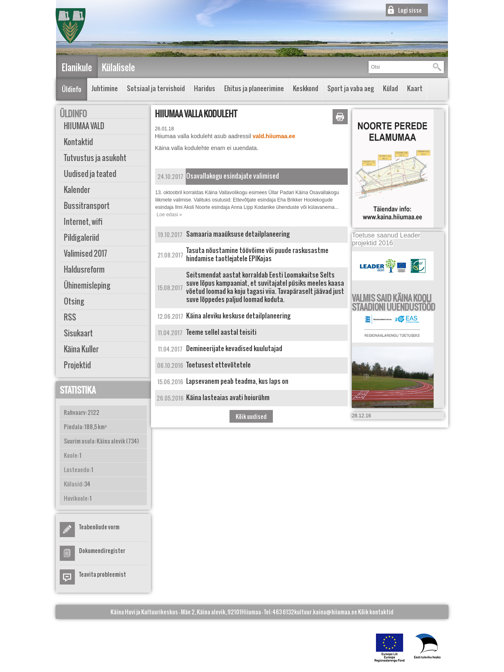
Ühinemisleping (87, 285)
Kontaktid (78, 142)
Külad (390, 88)
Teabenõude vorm (99, 526)
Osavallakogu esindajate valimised (232, 176)
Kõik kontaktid (376, 611)
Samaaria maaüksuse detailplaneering (238, 234)
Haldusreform (84, 269)
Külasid (73, 483)
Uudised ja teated (90, 173)
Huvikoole (76, 498)
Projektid (77, 365)
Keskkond (305, 88)
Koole (70, 455)
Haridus (204, 88)
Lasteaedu (76, 469)
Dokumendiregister (102, 550)
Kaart (415, 88)
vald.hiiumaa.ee (273, 136)
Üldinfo (71, 89)
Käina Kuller (81, 349)
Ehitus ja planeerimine (254, 88)
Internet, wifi (83, 221)
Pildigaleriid (81, 237)
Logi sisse (410, 10)
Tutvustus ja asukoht (95, 158)
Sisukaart (78, 333)
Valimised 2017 (85, 253)
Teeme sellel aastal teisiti (221, 332)
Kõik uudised (251, 416)
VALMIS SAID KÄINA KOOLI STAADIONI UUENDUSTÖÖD (393, 302)
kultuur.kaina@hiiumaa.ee (325, 611)
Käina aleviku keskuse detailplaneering (238, 315)
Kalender (77, 189)
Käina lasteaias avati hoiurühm (228, 397)
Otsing (74, 301)
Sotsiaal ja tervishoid (156, 88)
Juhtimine (105, 88)
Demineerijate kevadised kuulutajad (234, 348)
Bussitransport (87, 205)
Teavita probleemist (102, 574)
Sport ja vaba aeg (350, 88)
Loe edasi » (169, 214)
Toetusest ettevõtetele (218, 365)
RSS (70, 317)
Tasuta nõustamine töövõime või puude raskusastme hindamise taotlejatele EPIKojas (257, 254)
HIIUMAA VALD (84, 126)
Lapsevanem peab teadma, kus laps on (237, 381)
